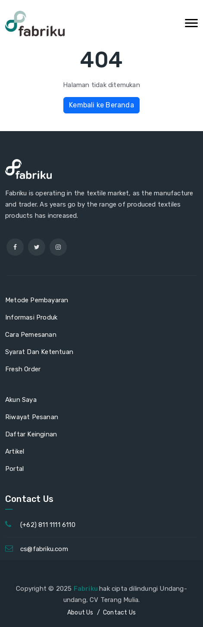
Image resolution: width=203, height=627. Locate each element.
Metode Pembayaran (36, 300)
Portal (14, 469)
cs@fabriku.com (44, 549)
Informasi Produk (31, 317)
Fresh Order (23, 369)
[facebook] (15, 247)
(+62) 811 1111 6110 (47, 525)
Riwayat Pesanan (31, 417)
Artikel (14, 451)
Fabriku (87, 589)
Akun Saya (21, 400)
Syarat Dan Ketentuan (39, 352)
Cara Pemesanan (30, 335)
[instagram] (58, 247)
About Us (80, 612)
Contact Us (119, 612)
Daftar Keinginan (31, 434)
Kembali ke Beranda (101, 105)
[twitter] (36, 247)
